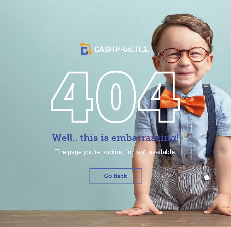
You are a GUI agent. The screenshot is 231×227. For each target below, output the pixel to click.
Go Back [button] (115, 175)
